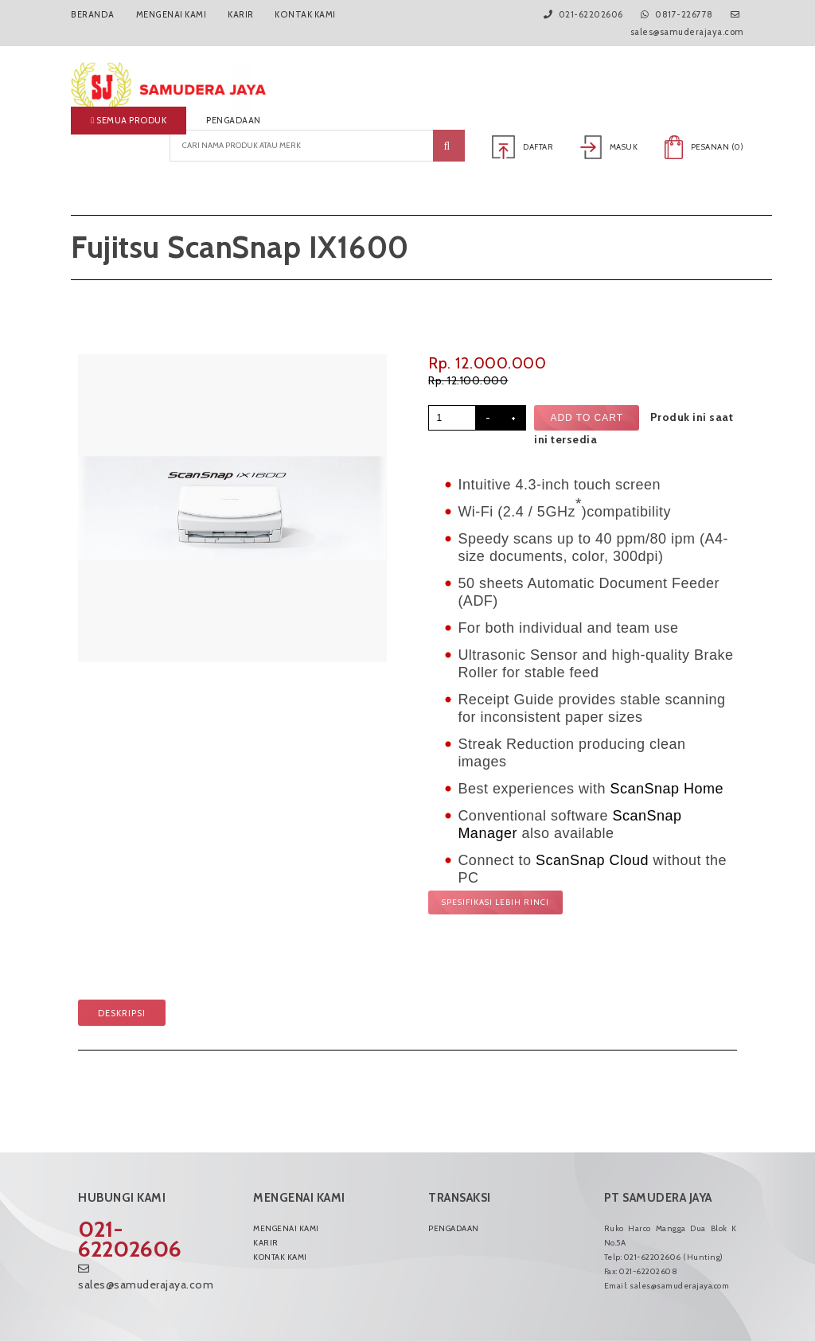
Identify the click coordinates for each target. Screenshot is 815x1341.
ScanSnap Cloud (592, 860)
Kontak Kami (304, 14)
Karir (239, 14)
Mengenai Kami (170, 14)
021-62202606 (129, 1238)
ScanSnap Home (666, 789)
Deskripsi (122, 1013)
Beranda (92, 14)
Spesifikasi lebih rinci (495, 902)
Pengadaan (233, 120)
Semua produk (128, 120)
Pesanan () (704, 147)
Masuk (609, 147)
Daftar (524, 147)
